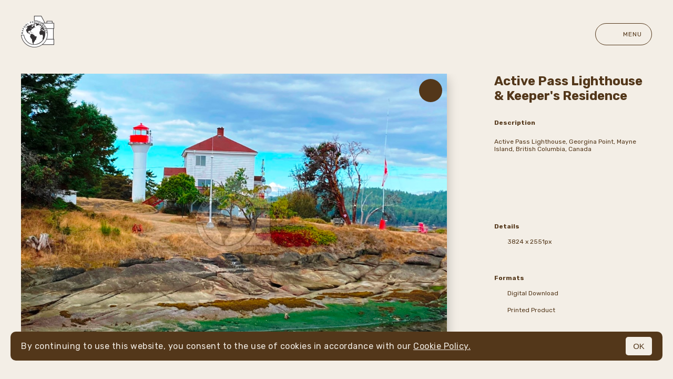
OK (639, 346)
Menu (623, 34)
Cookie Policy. (442, 346)
